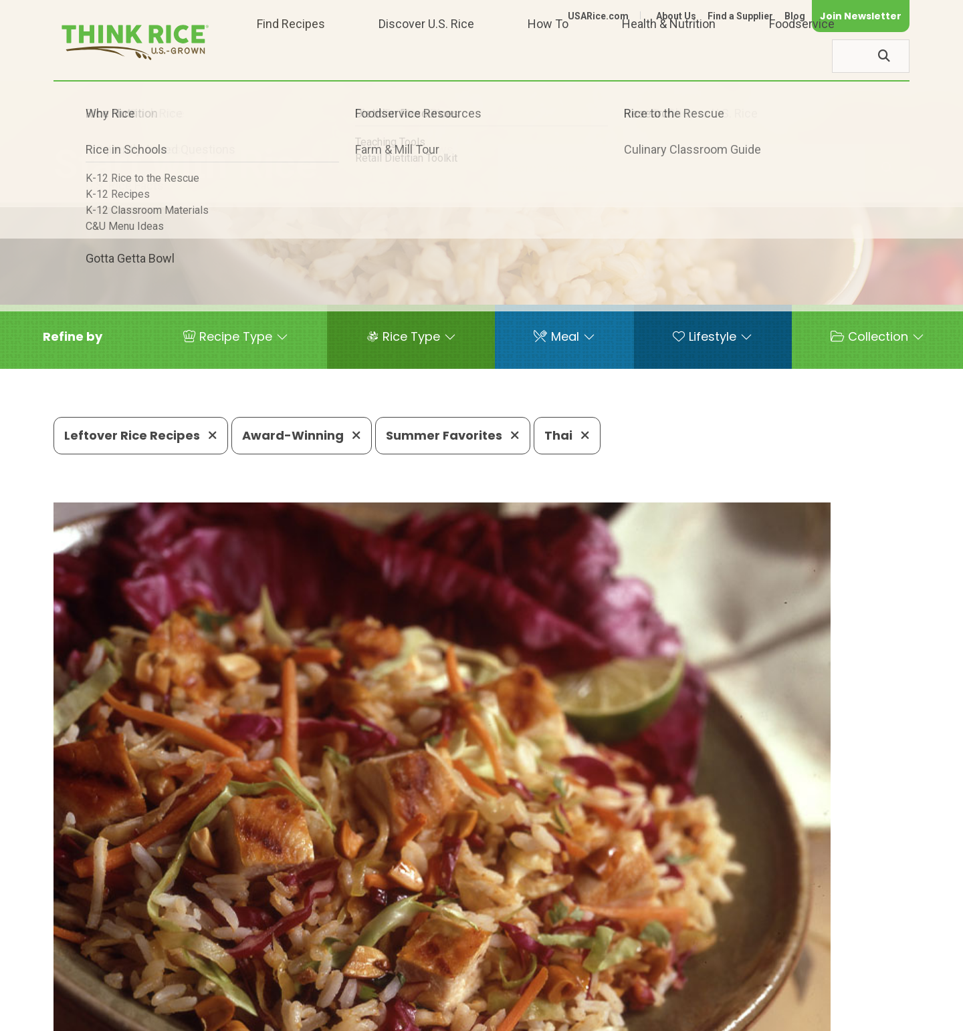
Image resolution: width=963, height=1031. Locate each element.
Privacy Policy (733, 1014)
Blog (794, 16)
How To (548, 56)
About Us (676, 16)
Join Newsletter (860, 16)
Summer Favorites (453, 435)
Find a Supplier (740, 16)
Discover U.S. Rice (426, 56)
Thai (567, 435)
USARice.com (598, 16)
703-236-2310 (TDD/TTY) (544, 974)
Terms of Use (871, 1014)
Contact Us (657, 1014)
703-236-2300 (266, 974)
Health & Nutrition (669, 56)
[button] (72, 337)
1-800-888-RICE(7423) (390, 974)
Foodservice (802, 56)
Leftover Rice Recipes (140, 435)
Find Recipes (291, 56)
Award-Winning (301, 435)
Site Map (803, 1014)
